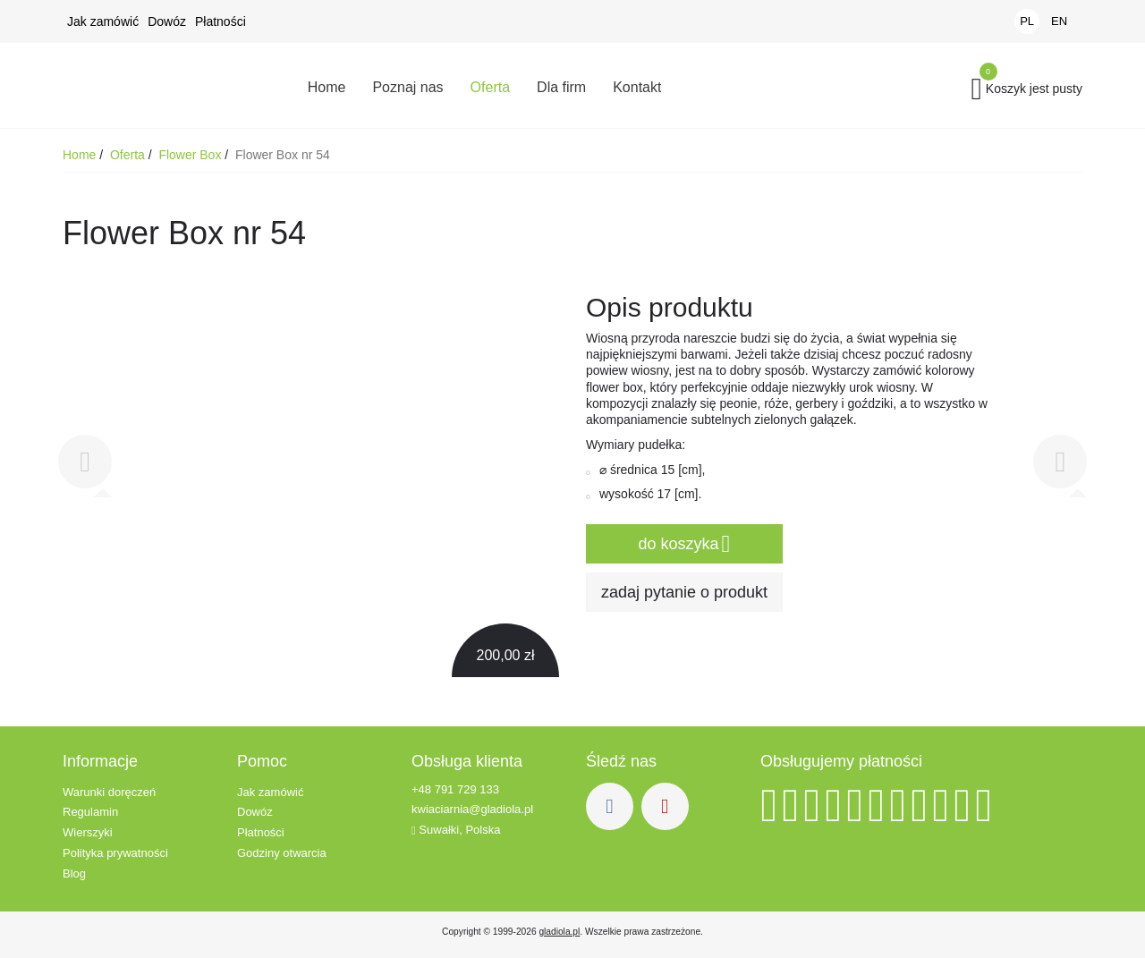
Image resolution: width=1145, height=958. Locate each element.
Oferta (129, 155)
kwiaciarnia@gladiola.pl (472, 810)
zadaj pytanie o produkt (684, 592)
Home (81, 155)
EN (1059, 21)
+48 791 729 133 (455, 789)
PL (1027, 21)
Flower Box (191, 155)
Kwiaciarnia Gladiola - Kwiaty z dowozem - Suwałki (165, 85)
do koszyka (685, 544)
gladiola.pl (559, 932)
